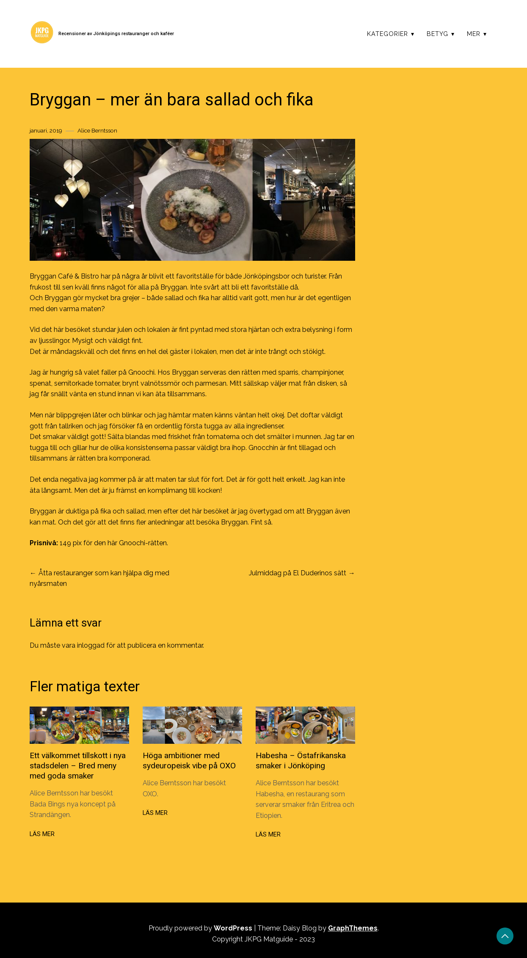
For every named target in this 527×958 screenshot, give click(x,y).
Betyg (437, 33)
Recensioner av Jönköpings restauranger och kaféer (116, 33)
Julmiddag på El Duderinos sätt (297, 573)
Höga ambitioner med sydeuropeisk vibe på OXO (189, 760)
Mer (473, 33)
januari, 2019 (46, 130)
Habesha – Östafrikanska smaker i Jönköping (301, 760)
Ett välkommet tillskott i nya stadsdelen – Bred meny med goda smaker (78, 766)
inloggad (91, 645)
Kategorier (387, 33)
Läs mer (42, 834)
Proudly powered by (201, 928)
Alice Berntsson (97, 130)
